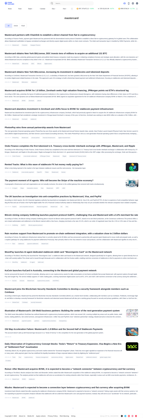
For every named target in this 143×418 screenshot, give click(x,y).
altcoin (39, 100)
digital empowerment (64, 137)
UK (61, 206)
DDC (32, 63)
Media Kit (30, 416)
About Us (22, 416)
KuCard (22, 280)
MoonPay (15, 262)
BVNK (23, 100)
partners (36, 321)
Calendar (42, 9)
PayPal (14, 206)
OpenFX (39, 172)
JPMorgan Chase (45, 156)
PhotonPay (15, 137)
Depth (30, 9)
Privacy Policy (53, 416)
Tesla (13, 357)
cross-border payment (28, 172)
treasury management (42, 357)
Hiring (73, 416)
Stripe (22, 188)
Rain (13, 243)
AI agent (32, 262)
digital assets (48, 63)
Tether (47, 172)
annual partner (35, 137)
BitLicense (25, 63)
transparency (62, 321)
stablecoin (34, 82)
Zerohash (31, 100)
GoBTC (23, 225)
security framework (36, 302)
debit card (40, 262)
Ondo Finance (16, 156)
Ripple (64, 156)
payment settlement (32, 243)
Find (65, 9)
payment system (26, 321)
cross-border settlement (30, 156)
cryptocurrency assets (43, 280)
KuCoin (14, 280)
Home (10, 9)
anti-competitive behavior (27, 206)
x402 (63, 188)
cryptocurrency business (49, 321)
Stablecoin (15, 172)
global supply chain (105, 357)
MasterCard (15, 63)
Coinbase (25, 302)
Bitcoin (39, 63)
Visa (42, 188)
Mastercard (15, 45)
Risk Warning (64, 416)
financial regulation (42, 206)
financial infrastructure (49, 137)
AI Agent (14, 188)
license (63, 172)
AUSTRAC (56, 280)
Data (54, 9)
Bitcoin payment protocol (35, 225)
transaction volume (32, 188)
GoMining (15, 225)
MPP (57, 188)
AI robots (8, 360)
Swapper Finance (35, 45)
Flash (19, 9)
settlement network (91, 357)
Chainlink (24, 45)
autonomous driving (56, 357)
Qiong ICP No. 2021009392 (109, 416)
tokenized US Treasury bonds (78, 156)
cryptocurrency (28, 357)
